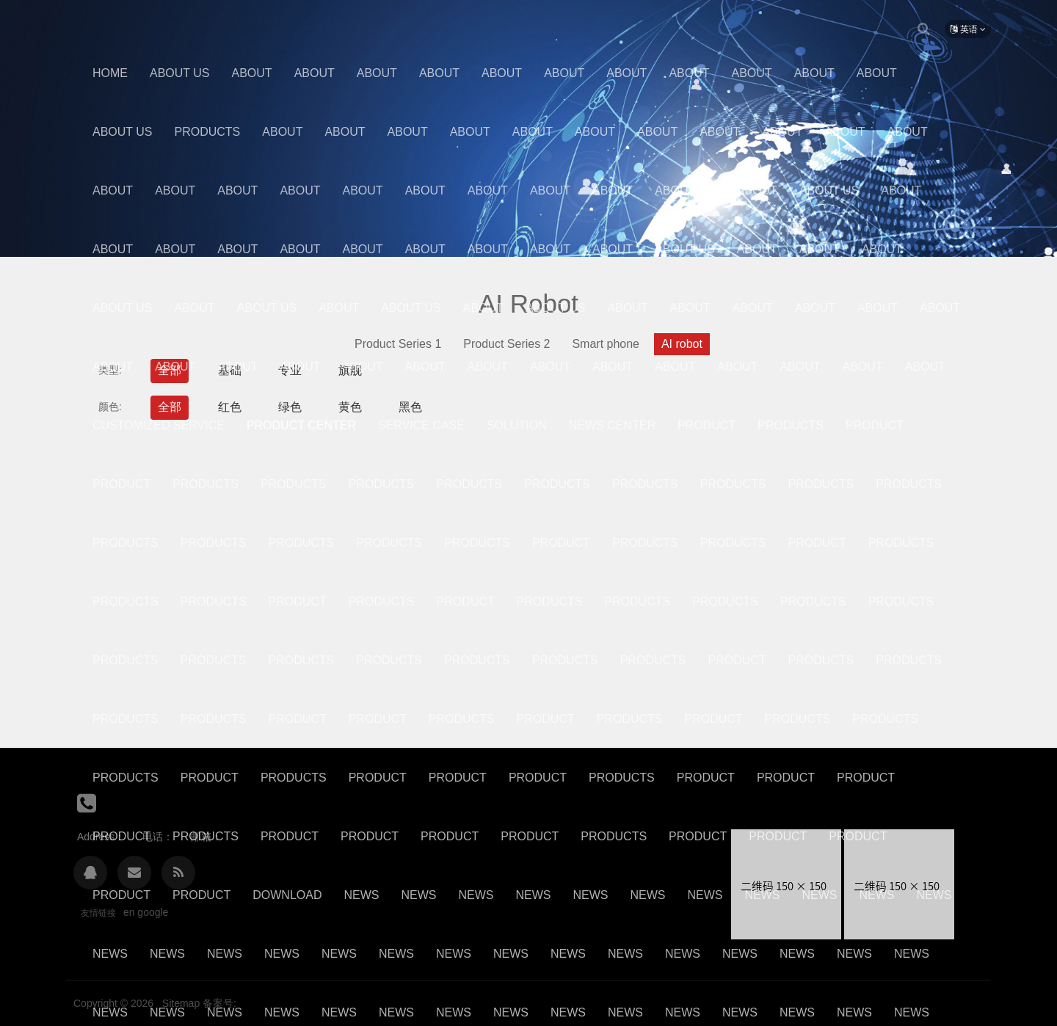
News (361, 895)
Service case (421, 425)
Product (706, 425)
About (252, 73)
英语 (968, 29)
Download (287, 895)
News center (612, 425)
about (882, 249)
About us (180, 73)
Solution (517, 425)
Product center (301, 425)
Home (110, 73)
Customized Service (158, 425)
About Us (122, 131)
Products (208, 131)
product (546, 719)
